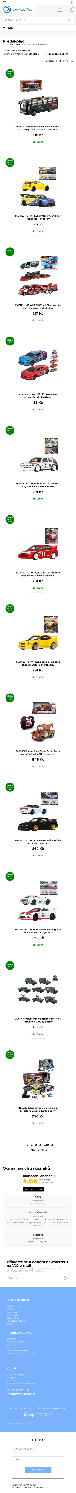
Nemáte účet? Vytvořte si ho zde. (31, 1488)
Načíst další (39, 1150)
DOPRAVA (11, 1339)
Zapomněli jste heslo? (25, 1485)
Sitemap (11, 1324)
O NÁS (10, 1348)
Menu (10, 28)
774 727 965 (20, 1390)
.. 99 (46, 1144)
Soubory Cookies (15, 1318)
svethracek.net (25, 1408)
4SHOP (47, 1415)
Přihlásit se (12, 1309)
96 (72, 61)
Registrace (12, 1312)
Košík (72, 9)
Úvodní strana (13, 1306)
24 (61, 61)
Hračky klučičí (15, 44)
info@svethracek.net (21, 1394)
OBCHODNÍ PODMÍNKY (18, 1351)
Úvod (5, 44)
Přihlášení (38, 1470)
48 (66, 61)
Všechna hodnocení (33, 1189)
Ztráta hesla (12, 1315)
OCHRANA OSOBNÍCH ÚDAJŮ (21, 1354)
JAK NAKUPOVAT (15, 1342)
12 (56, 61)
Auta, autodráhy (30, 44)
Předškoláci (44, 44)
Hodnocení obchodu (16, 1321)
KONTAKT (11, 1345)
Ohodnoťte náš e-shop (19, 1424)
